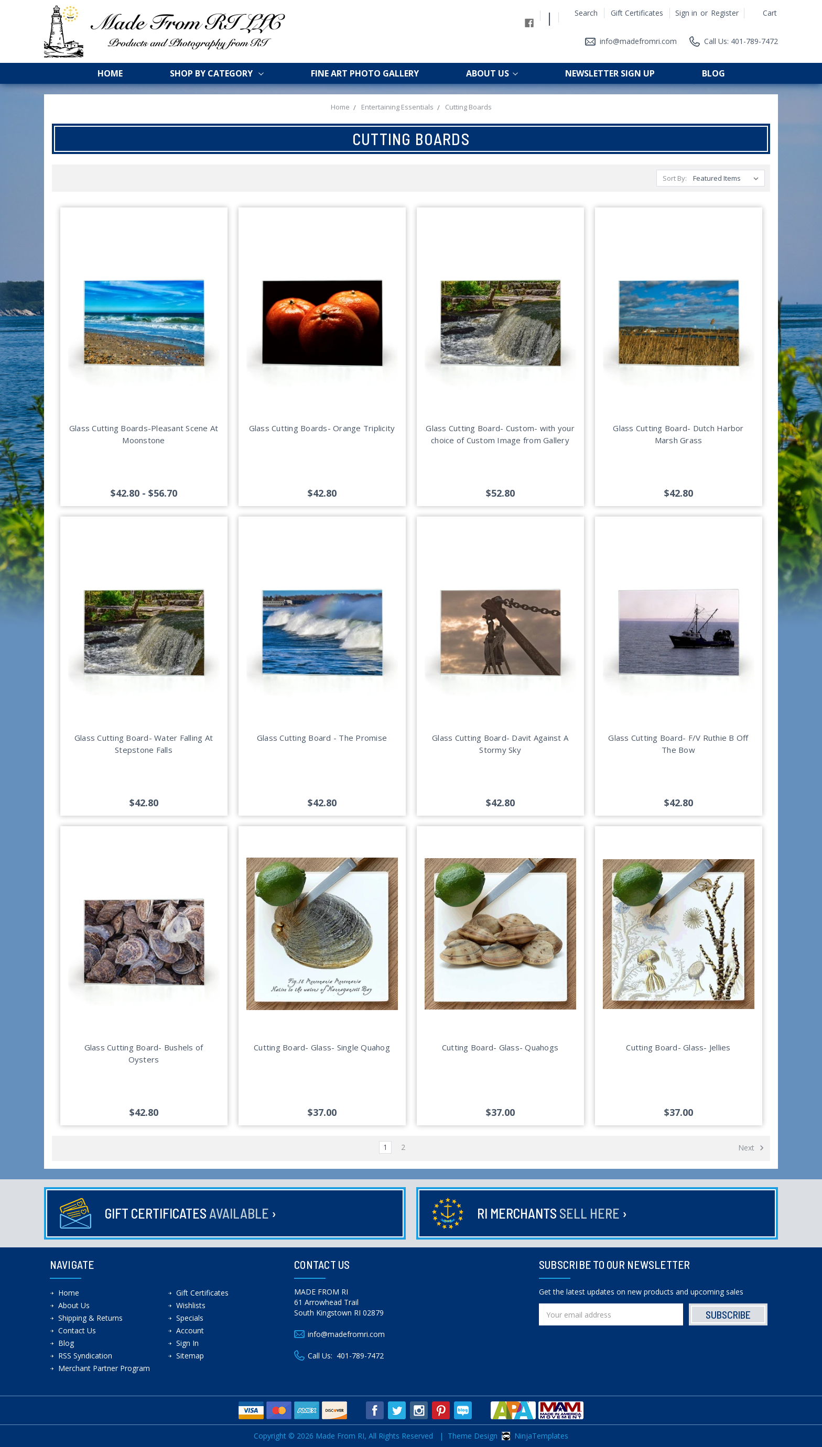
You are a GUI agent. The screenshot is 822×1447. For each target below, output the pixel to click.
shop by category (217, 73)
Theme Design (472, 1436)
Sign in (686, 13)
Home (110, 73)
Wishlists (191, 1305)
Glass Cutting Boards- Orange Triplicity (322, 428)
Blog (713, 73)
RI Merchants (552, 1213)
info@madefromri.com (638, 41)
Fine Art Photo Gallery (365, 73)
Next (751, 1148)
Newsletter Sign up (610, 73)
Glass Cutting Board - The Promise (322, 737)
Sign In (187, 1343)
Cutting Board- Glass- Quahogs (500, 1047)
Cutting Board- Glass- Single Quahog (322, 1047)
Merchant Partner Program (104, 1368)
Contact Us (77, 1330)
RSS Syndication (85, 1356)
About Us (492, 73)
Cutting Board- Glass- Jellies (678, 1047)
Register (725, 13)
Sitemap (190, 1356)
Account (190, 1330)
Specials (189, 1318)
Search (586, 13)
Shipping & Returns (90, 1318)
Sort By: (675, 178)
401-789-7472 (360, 1356)
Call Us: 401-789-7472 (741, 41)
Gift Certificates (637, 13)
